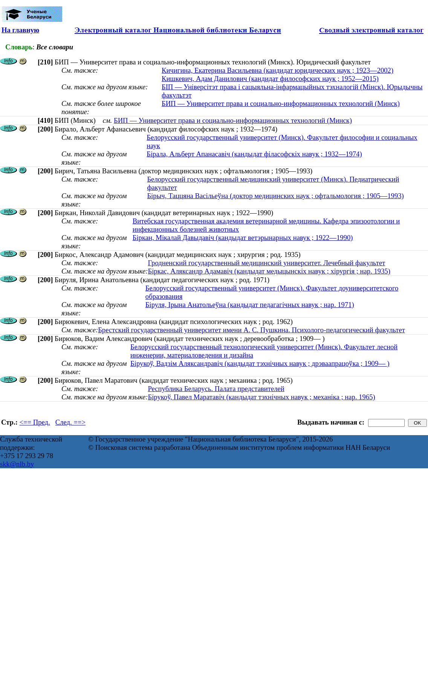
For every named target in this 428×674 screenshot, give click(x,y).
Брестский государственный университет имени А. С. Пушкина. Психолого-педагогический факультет (251, 330)
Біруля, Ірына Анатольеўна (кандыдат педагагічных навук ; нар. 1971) (249, 305)
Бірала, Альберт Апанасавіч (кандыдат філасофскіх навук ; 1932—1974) (254, 154)
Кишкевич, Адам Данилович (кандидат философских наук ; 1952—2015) (270, 79)
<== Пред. (35, 422)
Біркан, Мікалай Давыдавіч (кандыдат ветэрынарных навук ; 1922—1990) (243, 237)
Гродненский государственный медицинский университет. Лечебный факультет (266, 263)
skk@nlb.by (17, 464)
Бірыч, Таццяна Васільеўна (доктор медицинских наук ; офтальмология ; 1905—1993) (275, 196)
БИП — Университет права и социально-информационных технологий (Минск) (281, 103)
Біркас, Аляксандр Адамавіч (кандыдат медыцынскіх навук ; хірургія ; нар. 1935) (269, 271)
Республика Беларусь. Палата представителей (216, 389)
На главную (20, 30)
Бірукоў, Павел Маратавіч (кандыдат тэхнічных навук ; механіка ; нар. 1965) (261, 397)
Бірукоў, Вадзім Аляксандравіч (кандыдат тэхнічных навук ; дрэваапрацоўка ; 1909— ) (260, 363)
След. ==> (70, 422)
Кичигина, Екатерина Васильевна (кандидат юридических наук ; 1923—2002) (277, 70)
